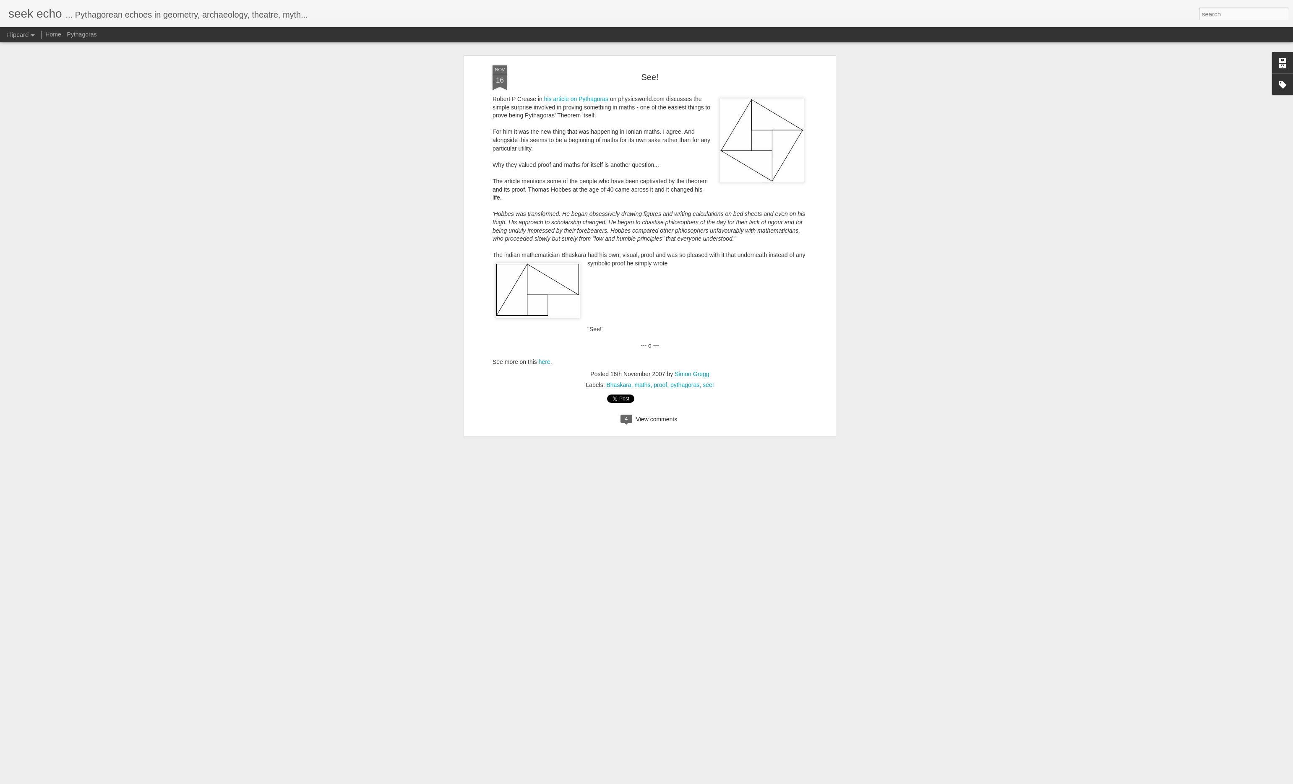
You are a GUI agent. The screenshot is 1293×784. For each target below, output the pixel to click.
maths (642, 217)
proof (660, 217)
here (544, 195)
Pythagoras (82, 34)
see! (708, 217)
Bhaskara (618, 217)
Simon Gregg (692, 206)
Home (53, 34)
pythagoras (684, 217)
